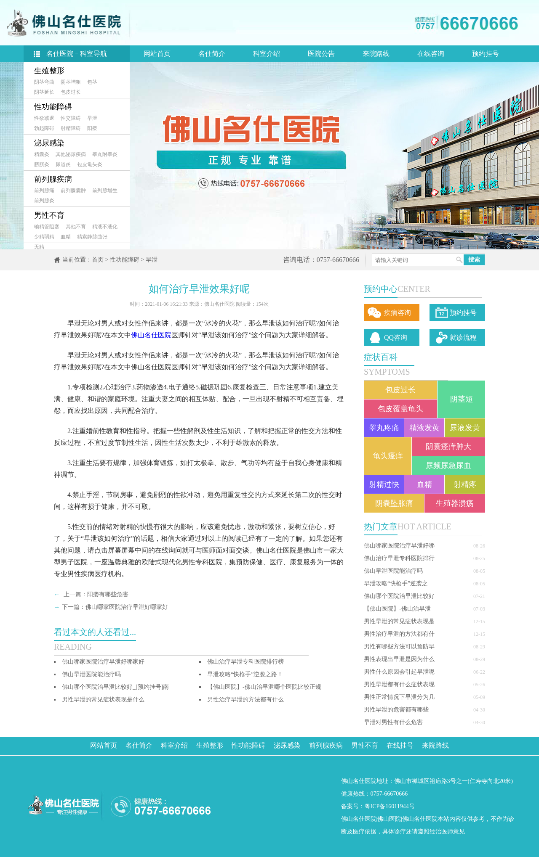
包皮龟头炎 (89, 164)
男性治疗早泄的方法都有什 (399, 634)
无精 (39, 247)
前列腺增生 (104, 190)
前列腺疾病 (53, 179)
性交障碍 (71, 118)
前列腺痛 (44, 190)
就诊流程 (463, 337)
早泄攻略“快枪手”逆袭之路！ (245, 674)
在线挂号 (400, 745)
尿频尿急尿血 (448, 465)
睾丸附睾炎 (104, 154)
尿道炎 (63, 164)
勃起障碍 (44, 128)
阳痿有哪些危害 (107, 594)
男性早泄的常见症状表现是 (399, 621)
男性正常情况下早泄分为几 (399, 697)
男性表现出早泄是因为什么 (399, 659)
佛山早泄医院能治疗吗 (393, 571)
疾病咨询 (397, 312)
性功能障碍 (53, 107)
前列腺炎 (44, 201)
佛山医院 (389, 819)
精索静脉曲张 (92, 237)
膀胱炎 (41, 164)
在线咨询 (430, 53)
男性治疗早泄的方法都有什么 (245, 699)
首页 (98, 260)
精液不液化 (104, 227)
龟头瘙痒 (388, 456)
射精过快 (384, 484)
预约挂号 (485, 53)
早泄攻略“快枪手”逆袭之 (396, 583)
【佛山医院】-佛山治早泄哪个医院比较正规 (264, 687)
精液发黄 (424, 427)
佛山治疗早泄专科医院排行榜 (245, 662)
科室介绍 (266, 53)
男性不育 (49, 215)
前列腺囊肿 (73, 190)
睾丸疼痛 (384, 427)
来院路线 (376, 53)
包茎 (92, 82)
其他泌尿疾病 (71, 154)
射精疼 (465, 484)
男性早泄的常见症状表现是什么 (103, 699)
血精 (66, 237)
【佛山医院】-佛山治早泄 (397, 609)
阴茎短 (461, 399)
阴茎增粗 (71, 82)
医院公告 (321, 53)
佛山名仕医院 (151, 335)
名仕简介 (211, 53)
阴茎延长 (44, 92)
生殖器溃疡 (455, 503)
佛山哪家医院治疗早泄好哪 (399, 545)
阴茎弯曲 (44, 82)
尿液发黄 (465, 427)
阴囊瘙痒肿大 (448, 446)
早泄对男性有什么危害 (393, 722)
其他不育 (76, 227)
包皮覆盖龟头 (400, 409)
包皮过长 (71, 92)
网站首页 (157, 53)
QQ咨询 (395, 337)
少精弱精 (44, 237)
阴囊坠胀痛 (394, 503)
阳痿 (92, 128)
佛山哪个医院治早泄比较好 (399, 596)
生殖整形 (49, 70)
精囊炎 (41, 154)
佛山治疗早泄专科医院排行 (399, 558)
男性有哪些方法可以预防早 (399, 646)
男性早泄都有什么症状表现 (399, 684)
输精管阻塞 (46, 227)
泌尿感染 (49, 143)
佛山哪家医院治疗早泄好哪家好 (126, 607)
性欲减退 (44, 118)
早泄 (92, 118)
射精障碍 (71, 128)
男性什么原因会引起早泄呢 (399, 672)
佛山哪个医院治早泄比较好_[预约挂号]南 (115, 687)
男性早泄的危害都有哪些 (396, 709)
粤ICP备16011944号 (390, 806)
